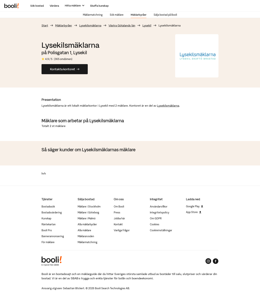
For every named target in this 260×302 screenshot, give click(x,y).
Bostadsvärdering (52, 212)
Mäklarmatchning (93, 14)
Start (45, 25)
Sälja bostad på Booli (165, 14)
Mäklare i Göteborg (88, 212)
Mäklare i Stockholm (89, 206)
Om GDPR (156, 218)
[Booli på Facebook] (215, 261)
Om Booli (119, 206)
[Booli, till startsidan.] (11, 5)
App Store (193, 212)
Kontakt (118, 224)
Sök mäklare (117, 14)
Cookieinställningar (161, 230)
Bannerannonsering (53, 236)
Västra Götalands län (122, 25)
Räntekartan (49, 224)
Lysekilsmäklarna (90, 25)
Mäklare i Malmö (87, 218)
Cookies (154, 224)
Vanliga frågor (122, 230)
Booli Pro (47, 230)
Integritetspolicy (159, 212)
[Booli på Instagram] (208, 261)
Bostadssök (48, 206)
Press (117, 212)
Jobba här (119, 218)
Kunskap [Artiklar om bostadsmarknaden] (46, 218)
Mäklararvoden (86, 236)
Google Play (194, 206)
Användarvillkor (158, 206)
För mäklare (48, 242)
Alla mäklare (84, 230)
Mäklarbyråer (138, 14)
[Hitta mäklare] (74, 5)
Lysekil (146, 25)
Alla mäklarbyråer (87, 224)
